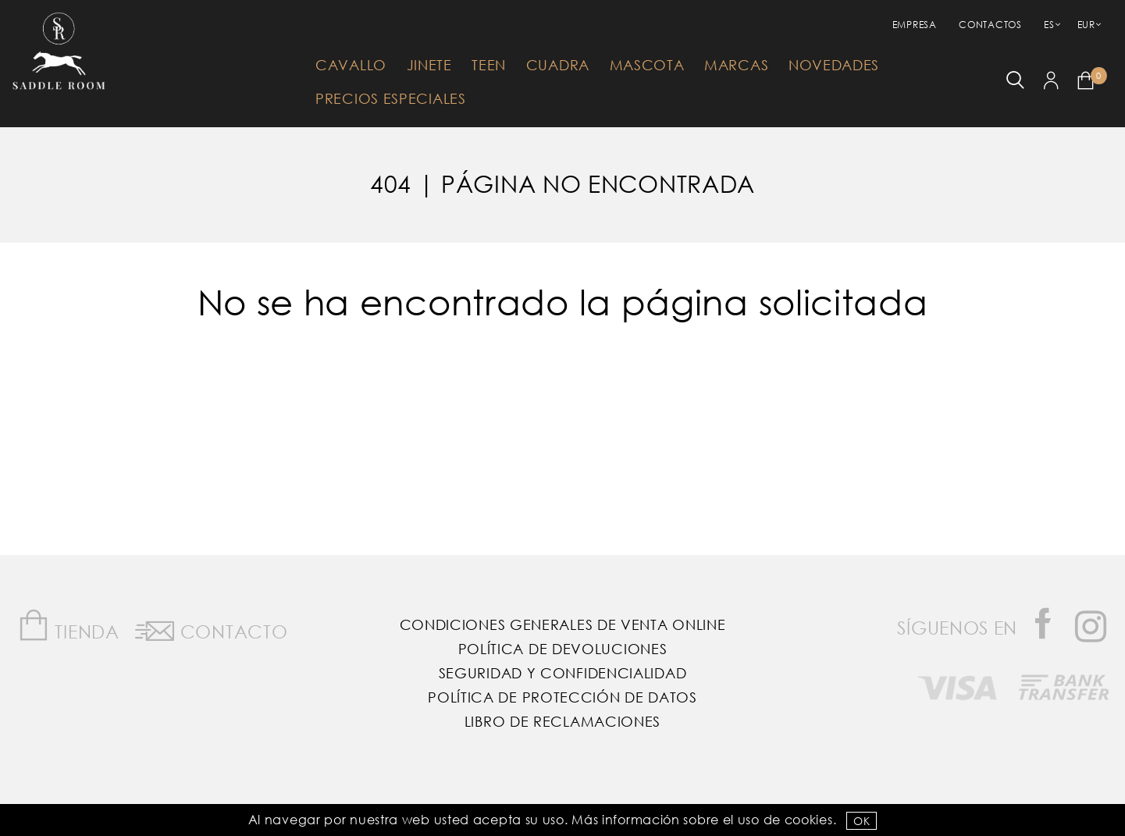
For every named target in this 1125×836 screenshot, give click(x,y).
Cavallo (350, 64)
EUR (1086, 24)
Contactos (990, 24)
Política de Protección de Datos (562, 697)
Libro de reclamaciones (562, 721)
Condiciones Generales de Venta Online (563, 624)
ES (1049, 24)
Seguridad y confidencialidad (563, 672)
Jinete (429, 64)
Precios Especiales (390, 98)
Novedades (834, 64)
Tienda (68, 626)
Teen (489, 64)
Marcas (736, 64)
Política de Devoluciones (563, 648)
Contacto (211, 628)
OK (861, 820)
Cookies (809, 819)
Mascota (647, 64)
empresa (914, 24)
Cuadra (557, 64)
